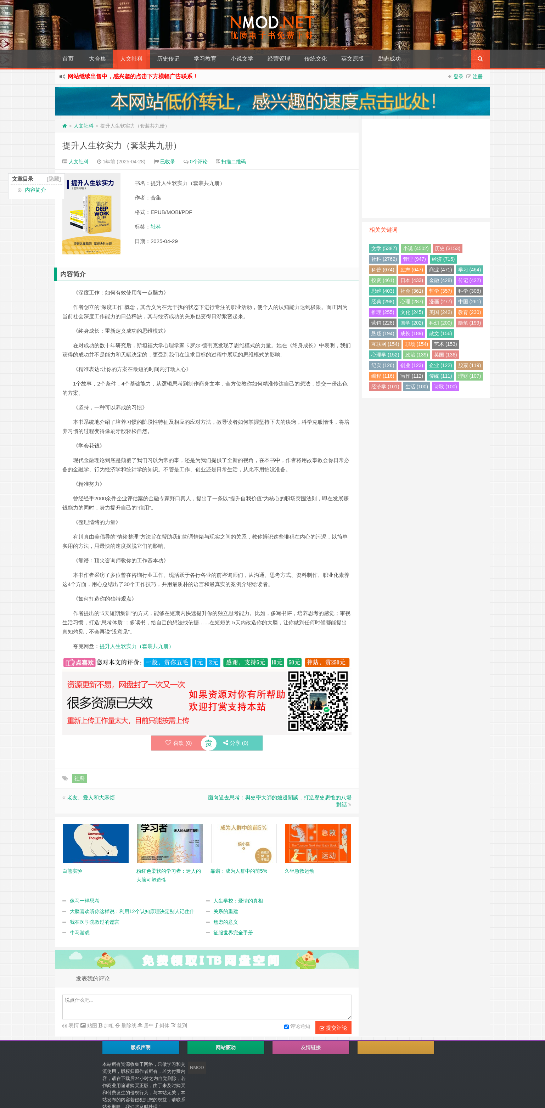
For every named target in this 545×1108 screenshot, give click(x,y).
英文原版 (352, 59)
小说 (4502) (415, 248)
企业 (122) (440, 365)
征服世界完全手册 (233, 932)
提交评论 (333, 1028)
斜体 (163, 1025)
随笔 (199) (469, 323)
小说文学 (242, 59)
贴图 (91, 1025)
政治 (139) (416, 355)
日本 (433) (411, 280)
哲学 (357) (440, 291)
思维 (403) (382, 291)
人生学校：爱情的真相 (238, 901)
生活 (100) (416, 386)
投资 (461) (382, 280)
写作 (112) (411, 376)
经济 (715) (443, 259)
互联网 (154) (385, 344)
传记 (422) (469, 280)
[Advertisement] (426, 168)
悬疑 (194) (382, 333)
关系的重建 (225, 911)
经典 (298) (382, 301)
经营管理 (279, 59)
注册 (478, 76)
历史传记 (168, 59)
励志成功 (389, 59)
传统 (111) (440, 376)
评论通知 (297, 1027)
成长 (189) (411, 333)
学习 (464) (469, 269)
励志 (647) (411, 269)
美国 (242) (440, 312)
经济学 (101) (385, 386)
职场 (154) (416, 344)
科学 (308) (469, 291)
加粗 (108, 1025)
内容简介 (35, 190)
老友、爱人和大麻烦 (91, 797)
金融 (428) (440, 280)
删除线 (128, 1025)
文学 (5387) (384, 248)
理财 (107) (469, 376)
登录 (458, 76)
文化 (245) (411, 312)
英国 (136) (445, 355)
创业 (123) (411, 365)
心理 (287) (411, 301)
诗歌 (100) (445, 386)
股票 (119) (469, 365)
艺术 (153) (445, 344)
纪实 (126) (382, 365)
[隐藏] (54, 179)
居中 (148, 1025)
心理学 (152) (385, 355)
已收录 (167, 161)
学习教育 (205, 59)
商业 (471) (440, 269)
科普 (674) (382, 269)
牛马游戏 (80, 932)
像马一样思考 (85, 901)
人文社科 (131, 59)
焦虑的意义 (225, 922)
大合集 (97, 59)
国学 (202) (411, 323)
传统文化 (315, 59)
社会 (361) (411, 291)
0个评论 (199, 161)
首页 (68, 59)
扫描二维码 (233, 161)
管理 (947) (414, 259)
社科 (156, 227)
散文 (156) (440, 333)
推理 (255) (382, 312)
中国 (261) (469, 301)
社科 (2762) (384, 259)
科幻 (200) (440, 323)
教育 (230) (469, 312)
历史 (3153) (447, 248)
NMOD (197, 1067)
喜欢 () (178, 743)
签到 (181, 1025)
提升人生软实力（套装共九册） (121, 145)
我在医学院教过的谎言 (94, 922)
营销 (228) (382, 323)
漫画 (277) (440, 301)
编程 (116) (382, 376)
